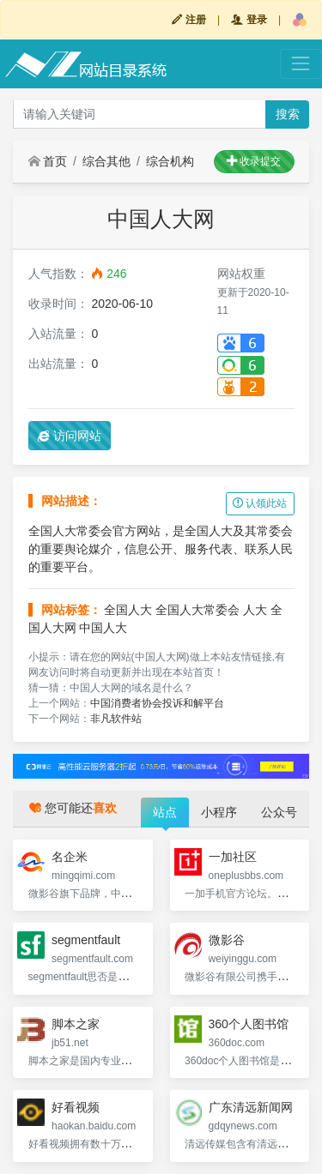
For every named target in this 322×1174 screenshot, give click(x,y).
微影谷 (227, 940)
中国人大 (103, 628)
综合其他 (106, 161)
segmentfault (86, 940)
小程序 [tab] (219, 812)
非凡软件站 (116, 719)
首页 (48, 161)
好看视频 (76, 1107)
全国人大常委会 (197, 610)
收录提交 (254, 161)
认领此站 (260, 503)
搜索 (288, 114)
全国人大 (128, 610)
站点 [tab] (165, 812)
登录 (248, 20)
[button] (300, 20)
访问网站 (69, 436)
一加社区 (233, 857)
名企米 (70, 857)
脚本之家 (76, 1024)
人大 (255, 610)
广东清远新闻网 (251, 1107)
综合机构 (170, 161)
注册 (188, 20)
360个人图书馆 (249, 1024)
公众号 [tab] (279, 812)
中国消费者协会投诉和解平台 (157, 703)
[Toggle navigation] (301, 64)
